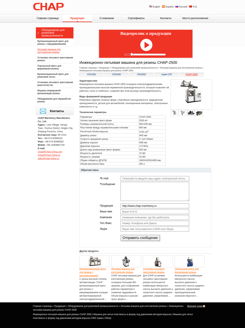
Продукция (77, 18)
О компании (106, 18)
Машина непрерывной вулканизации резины (49, 92)
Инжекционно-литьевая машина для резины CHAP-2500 (62, 314)
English (155, 6)
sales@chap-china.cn (48, 158)
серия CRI (166, 74)
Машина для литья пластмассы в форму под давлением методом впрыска (132, 314)
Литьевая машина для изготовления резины (49, 51)
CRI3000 (141, 74)
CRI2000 (116, 74)
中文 (193, 6)
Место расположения (195, 18)
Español (168, 6)
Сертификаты (136, 18)
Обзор (108, 318)
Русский (181, 6)
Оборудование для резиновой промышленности (52, 32)
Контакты (165, 18)
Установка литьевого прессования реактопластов (55, 83)
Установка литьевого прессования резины (55, 59)
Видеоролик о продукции (145, 33)
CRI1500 (91, 74)
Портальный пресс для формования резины (49, 67)
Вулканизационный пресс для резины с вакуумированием (52, 42)
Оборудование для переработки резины (54, 100)
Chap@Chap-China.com (50, 151)
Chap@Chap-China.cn (49, 155)
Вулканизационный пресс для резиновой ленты (52, 75)
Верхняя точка (194, 306)
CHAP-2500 (192, 74)
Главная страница (48, 18)
